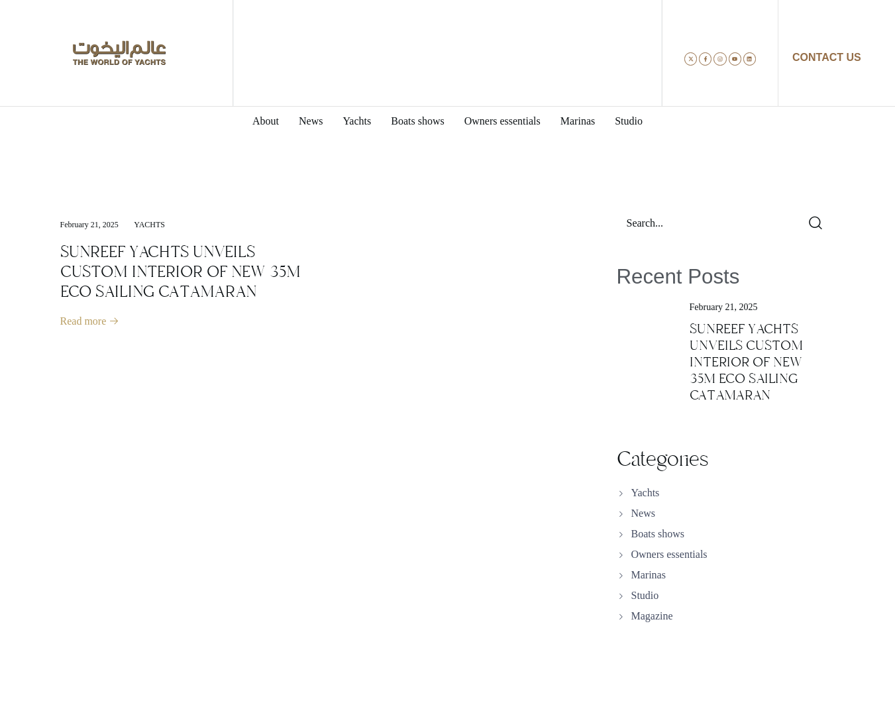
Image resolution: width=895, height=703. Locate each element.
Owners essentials (669, 554)
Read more (90, 321)
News (643, 513)
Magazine (652, 616)
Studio (645, 595)
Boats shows (657, 533)
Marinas (648, 574)
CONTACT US (826, 57)
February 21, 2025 (89, 224)
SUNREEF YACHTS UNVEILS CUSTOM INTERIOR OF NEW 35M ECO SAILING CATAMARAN (180, 271)
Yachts (149, 224)
